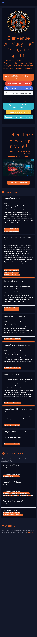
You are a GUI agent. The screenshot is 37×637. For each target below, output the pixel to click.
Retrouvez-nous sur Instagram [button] (18, 93)
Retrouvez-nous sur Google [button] (18, 83)
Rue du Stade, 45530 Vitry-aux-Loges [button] (18, 77)
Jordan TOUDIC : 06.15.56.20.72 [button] (18, 117)
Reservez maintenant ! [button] (18, 182)
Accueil (10, 3)
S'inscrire (30, 532)
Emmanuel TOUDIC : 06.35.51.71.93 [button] (18, 106)
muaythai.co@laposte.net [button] (18, 112)
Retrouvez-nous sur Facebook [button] (18, 88)
